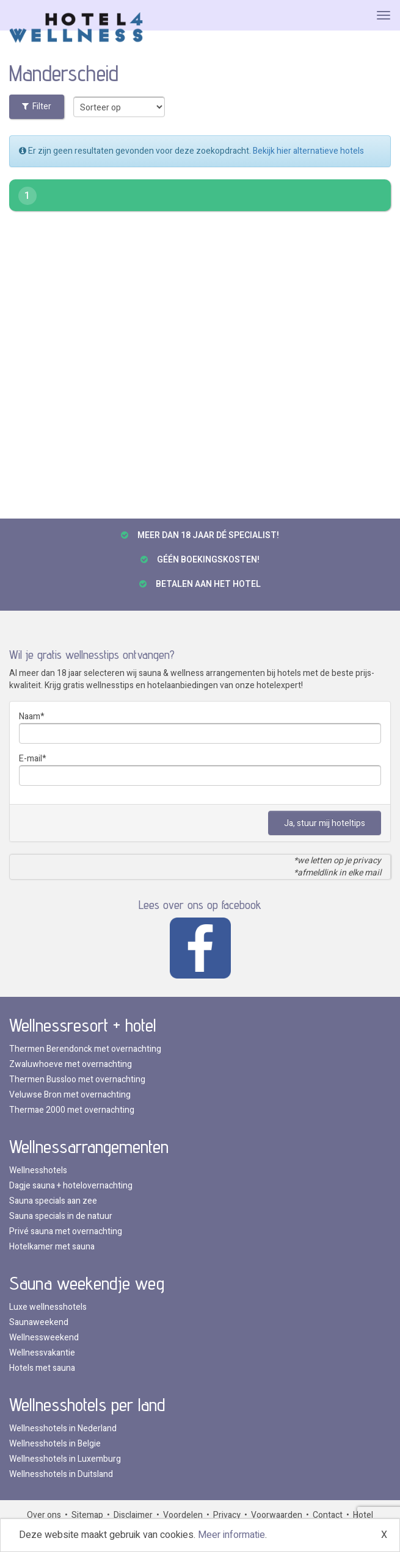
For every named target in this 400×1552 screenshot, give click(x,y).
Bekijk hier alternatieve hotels (308, 151)
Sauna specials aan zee (53, 1201)
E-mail (30, 758)
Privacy (227, 1515)
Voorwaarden (276, 1515)
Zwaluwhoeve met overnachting (70, 1064)
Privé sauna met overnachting (65, 1231)
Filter (36, 106)
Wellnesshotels (38, 1170)
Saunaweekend (38, 1322)
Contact (328, 1515)
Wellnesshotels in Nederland (63, 1428)
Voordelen (183, 1515)
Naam (29, 716)
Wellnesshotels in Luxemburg (65, 1459)
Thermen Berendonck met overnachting (85, 1049)
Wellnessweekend (44, 1337)
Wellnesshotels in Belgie (55, 1443)
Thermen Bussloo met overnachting (77, 1079)
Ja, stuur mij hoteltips (324, 823)
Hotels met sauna (42, 1368)
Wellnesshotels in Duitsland (61, 1474)
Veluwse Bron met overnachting (70, 1094)
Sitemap (87, 1515)
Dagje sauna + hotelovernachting (71, 1185)
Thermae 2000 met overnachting (71, 1110)
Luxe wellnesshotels (48, 1307)
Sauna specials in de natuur (60, 1216)
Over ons (44, 1515)
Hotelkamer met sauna (52, 1246)
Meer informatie (231, 1535)
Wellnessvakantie (42, 1352)
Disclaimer (133, 1515)
